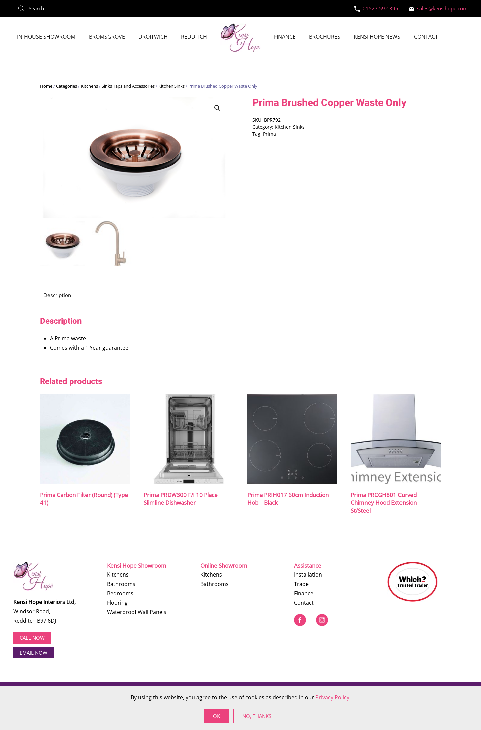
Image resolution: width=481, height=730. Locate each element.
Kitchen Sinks (171, 86)
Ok (216, 716)
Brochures (324, 36)
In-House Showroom (46, 36)
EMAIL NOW (33, 652)
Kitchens (89, 86)
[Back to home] (240, 37)
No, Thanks (256, 716)
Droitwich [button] (153, 36)
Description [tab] (57, 295)
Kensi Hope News (377, 36)
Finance (285, 36)
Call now (32, 637)
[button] (217, 108)
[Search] (63, 8)
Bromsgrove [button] (107, 36)
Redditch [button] (194, 36)
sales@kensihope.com (438, 8)
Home (46, 86)
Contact (426, 36)
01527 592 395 (376, 8)
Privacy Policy (332, 697)
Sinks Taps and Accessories (128, 86)
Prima (269, 134)
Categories (66, 86)
